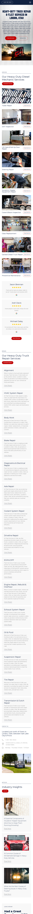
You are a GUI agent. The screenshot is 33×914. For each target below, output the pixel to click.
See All (5, 791)
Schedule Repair (7, 362)
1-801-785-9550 (7, 2)
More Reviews (16, 338)
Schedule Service (7, 83)
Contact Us (23, 38)
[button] (29, 2)
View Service (27, 105)
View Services (10, 38)
